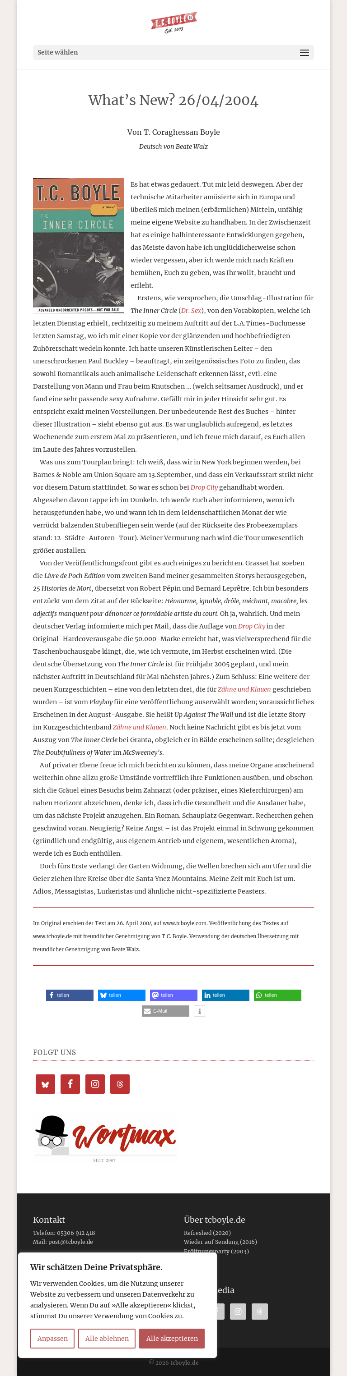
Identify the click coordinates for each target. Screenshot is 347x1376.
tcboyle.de (184, 1362)
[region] (117, 1305)
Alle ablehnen (107, 1339)
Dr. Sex (191, 311)
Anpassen (53, 1339)
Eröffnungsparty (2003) (216, 1251)
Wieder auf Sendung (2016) (220, 1241)
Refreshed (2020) (207, 1232)
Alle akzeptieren (172, 1339)
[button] (70, 995)
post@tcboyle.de (70, 1241)
